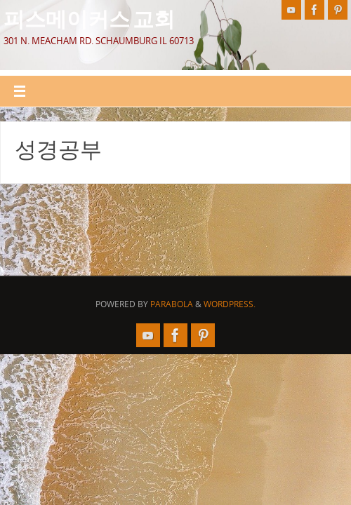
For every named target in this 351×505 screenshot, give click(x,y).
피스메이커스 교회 (89, 18)
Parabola (171, 304)
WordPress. (230, 304)
